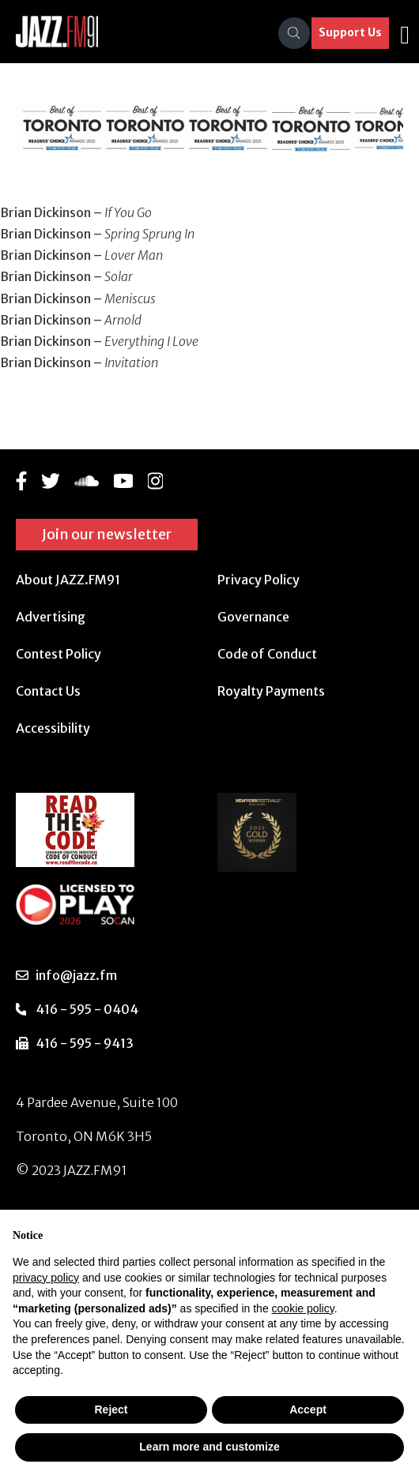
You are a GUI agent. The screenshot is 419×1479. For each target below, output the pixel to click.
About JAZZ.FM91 (68, 579)
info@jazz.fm (76, 975)
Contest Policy (58, 654)
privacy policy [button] (46, 1277)
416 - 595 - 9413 (85, 1043)
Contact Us (48, 691)
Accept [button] (308, 1409)
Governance (253, 617)
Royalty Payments (271, 691)
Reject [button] (110, 1409)
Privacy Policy (258, 579)
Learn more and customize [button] (209, 1446)
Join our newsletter (107, 534)
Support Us (350, 32)
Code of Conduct (267, 654)
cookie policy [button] (303, 1308)
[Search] (294, 33)
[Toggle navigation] (405, 33)
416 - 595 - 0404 (87, 1009)
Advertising (50, 617)
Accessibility (53, 728)
